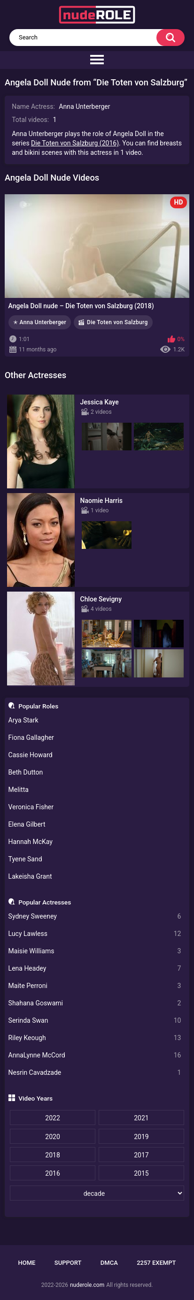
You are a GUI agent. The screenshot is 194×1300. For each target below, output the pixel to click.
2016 (52, 1173)
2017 (141, 1155)
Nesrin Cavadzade (94, 1073)
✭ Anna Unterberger (39, 322)
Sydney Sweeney (94, 916)
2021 (141, 1118)
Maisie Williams (94, 951)
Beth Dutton (25, 772)
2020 (52, 1136)
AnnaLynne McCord (94, 1055)
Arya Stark (23, 720)
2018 (52, 1155)
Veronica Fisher (31, 807)
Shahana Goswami (94, 1003)
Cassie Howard (30, 755)
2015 (141, 1173)
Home (27, 1262)
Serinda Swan (94, 1021)
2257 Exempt (156, 1262)
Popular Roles (38, 706)
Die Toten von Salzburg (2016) (75, 143)
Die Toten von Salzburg (117, 322)
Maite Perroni (94, 986)
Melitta (18, 789)
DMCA (109, 1262)
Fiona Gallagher (31, 737)
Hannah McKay (30, 841)
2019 (141, 1136)
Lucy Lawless (94, 934)
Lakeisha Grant (30, 876)
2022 (52, 1118)
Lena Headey (94, 969)
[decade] (97, 1193)
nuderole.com (87, 1285)
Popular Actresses (44, 902)
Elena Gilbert (27, 824)
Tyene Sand (25, 859)
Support (68, 1262)
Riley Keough (94, 1038)
